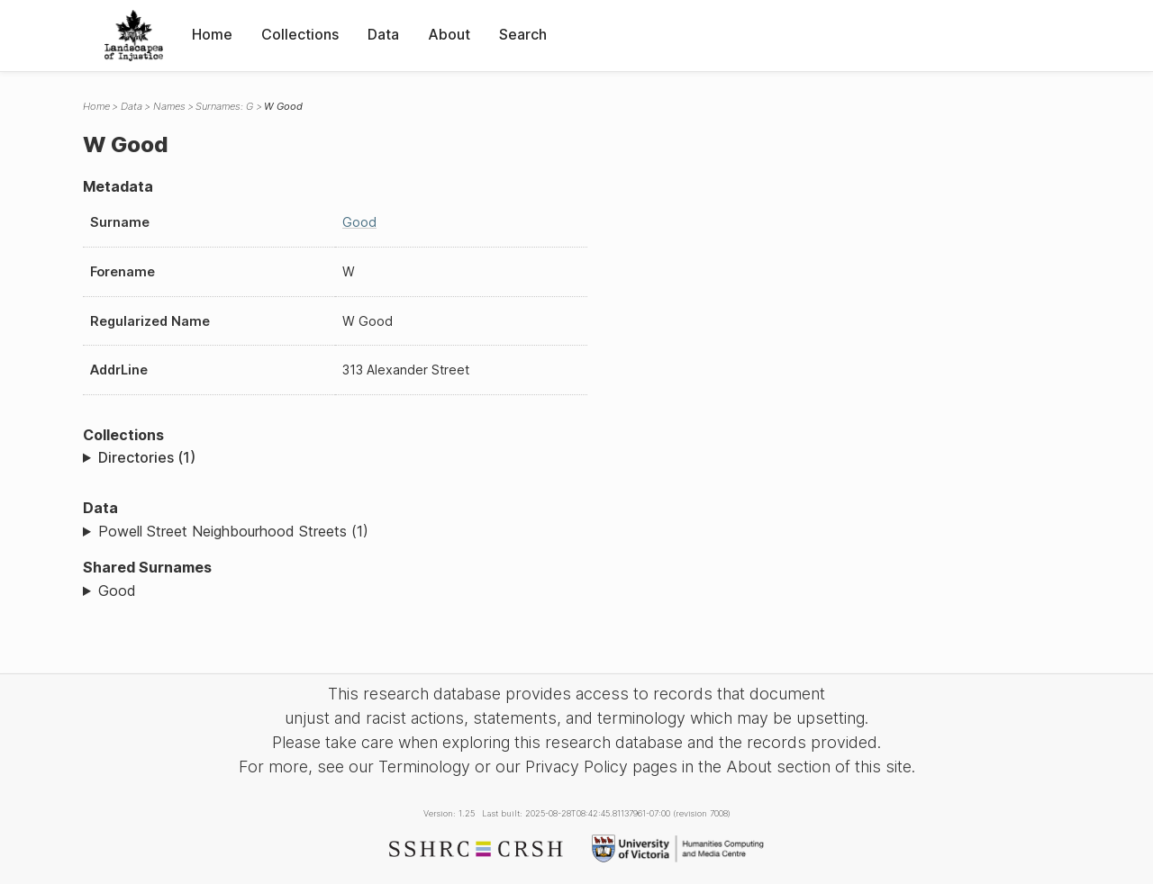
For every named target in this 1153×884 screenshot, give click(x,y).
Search (523, 34)
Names (169, 106)
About (449, 34)
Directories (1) (146, 457)
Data (383, 34)
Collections (300, 34)
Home (212, 34)
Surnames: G (224, 106)
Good (359, 222)
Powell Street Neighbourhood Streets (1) (233, 531)
